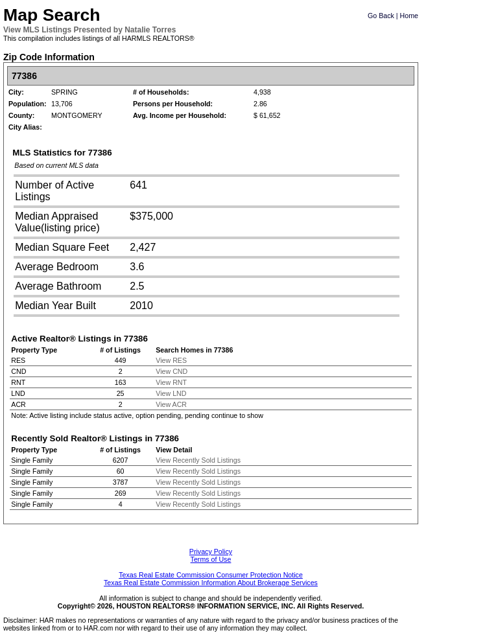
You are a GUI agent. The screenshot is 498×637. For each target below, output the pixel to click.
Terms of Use (211, 559)
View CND (171, 371)
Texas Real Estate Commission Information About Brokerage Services (211, 582)
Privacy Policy (210, 551)
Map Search (52, 15)
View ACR (171, 404)
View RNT (171, 382)
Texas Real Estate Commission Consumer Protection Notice (211, 575)
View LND (171, 393)
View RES (171, 360)
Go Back (381, 15)
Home (409, 15)
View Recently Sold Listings (198, 460)
